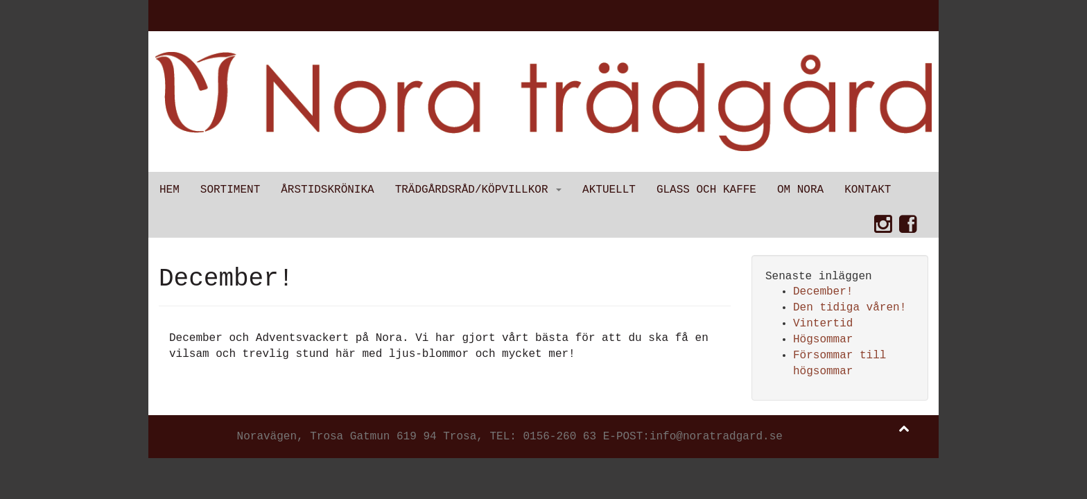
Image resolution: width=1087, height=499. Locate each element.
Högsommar (823, 339)
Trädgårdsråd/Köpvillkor (478, 190)
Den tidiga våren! (849, 307)
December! (823, 292)
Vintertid (823, 323)
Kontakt (867, 190)
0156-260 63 (559, 436)
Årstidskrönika (327, 190)
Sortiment (230, 190)
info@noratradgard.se (716, 436)
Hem (169, 190)
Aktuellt (609, 190)
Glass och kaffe (706, 190)
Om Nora (800, 190)
